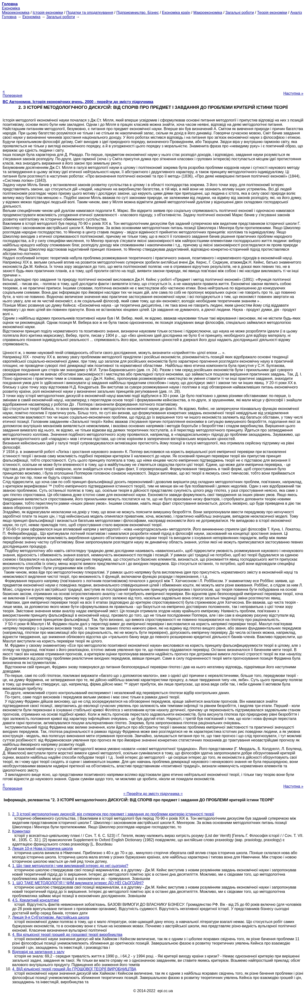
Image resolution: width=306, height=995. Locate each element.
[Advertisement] (153, 52)
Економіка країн (176, 13)
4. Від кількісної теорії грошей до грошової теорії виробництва (67, 935)
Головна (9, 17)
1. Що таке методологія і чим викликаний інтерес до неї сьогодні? (70, 866)
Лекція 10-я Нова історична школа (42, 848)
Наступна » (293, 93)
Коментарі (21, 831)
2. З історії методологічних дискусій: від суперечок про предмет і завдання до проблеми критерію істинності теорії (113, 814)
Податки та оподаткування (89, 13)
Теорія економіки (272, 13)
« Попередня (12, 93)
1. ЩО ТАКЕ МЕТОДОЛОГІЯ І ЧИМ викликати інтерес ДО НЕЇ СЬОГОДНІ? (78, 883)
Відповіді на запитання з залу (38, 952)
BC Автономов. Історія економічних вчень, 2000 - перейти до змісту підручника (78, 102)
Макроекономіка (207, 13)
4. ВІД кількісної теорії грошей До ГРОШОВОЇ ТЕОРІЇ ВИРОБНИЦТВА (74, 969)
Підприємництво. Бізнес (137, 13)
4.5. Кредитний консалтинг (35, 900)
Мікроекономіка (15, 13)
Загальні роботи (239, 13)
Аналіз (296, 13)
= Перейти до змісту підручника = (153, 794)
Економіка (11, 8)
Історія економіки (48, 13)
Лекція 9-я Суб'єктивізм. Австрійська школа (50, 917)
